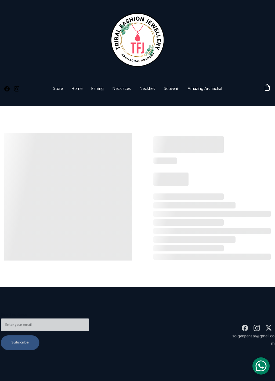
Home (76, 88)
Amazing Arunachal (205, 88)
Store (58, 88)
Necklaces (121, 88)
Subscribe (20, 342)
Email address (14, 315)
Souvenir (171, 88)
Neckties (147, 88)
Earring (97, 88)
